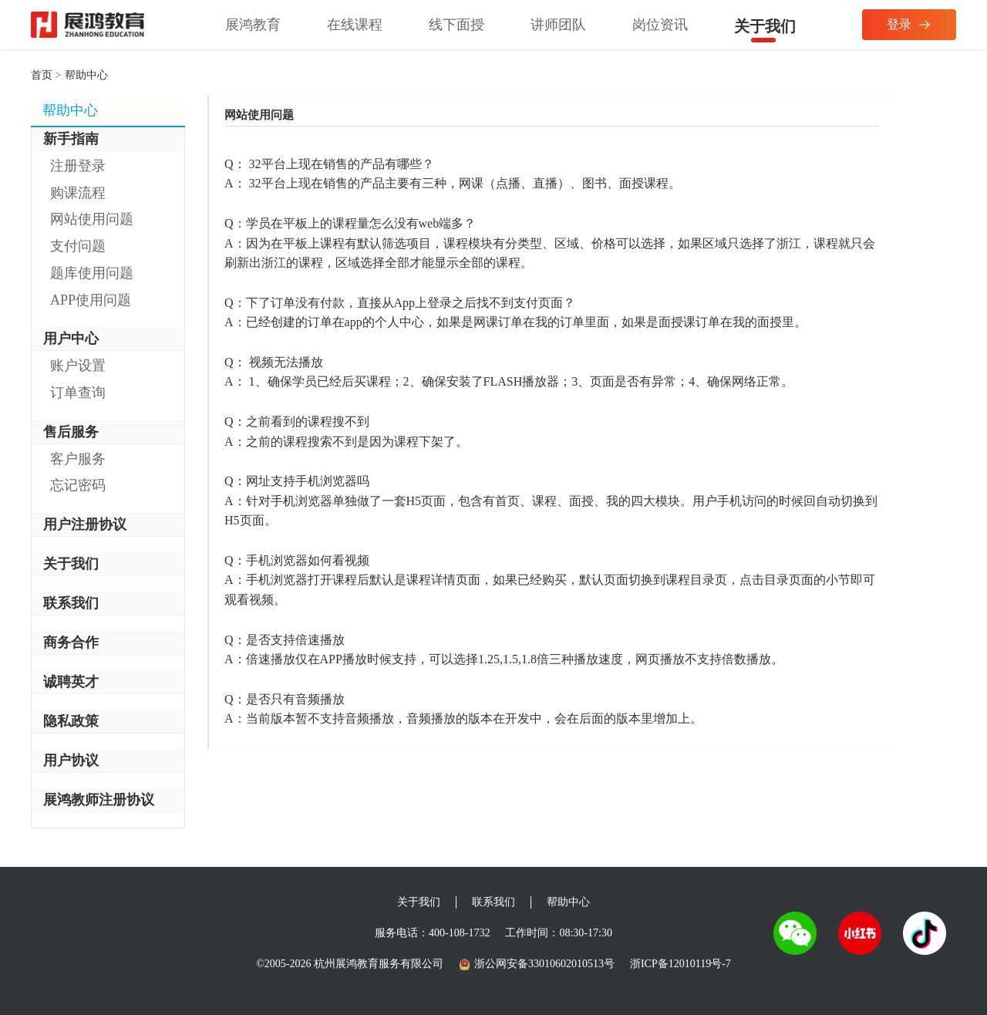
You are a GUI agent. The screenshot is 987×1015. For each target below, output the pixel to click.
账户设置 (78, 365)
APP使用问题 (90, 300)
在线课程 (354, 24)
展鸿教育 (253, 24)
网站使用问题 (91, 219)
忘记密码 (78, 485)
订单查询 (78, 392)
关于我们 (765, 26)
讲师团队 (558, 24)
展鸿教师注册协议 (98, 800)
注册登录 (78, 166)
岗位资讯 (660, 24)
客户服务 (78, 459)
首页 (41, 75)
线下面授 (456, 24)
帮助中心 (568, 902)
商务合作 (71, 642)
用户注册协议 (84, 524)
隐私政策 (71, 721)
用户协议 (71, 760)
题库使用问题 (91, 273)
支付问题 (78, 246)
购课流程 (78, 193)
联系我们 (71, 603)
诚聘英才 (71, 682)
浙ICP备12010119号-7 (680, 963)
